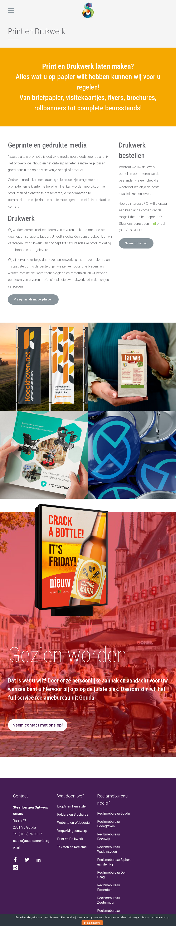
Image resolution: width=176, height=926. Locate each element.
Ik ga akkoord (92, 922)
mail (153, 224)
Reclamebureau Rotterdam (108, 887)
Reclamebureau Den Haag (111, 874)
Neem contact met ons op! (38, 725)
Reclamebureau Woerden (108, 913)
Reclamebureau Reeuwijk (108, 836)
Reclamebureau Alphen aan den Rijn (114, 862)
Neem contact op (136, 243)
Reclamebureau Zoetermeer (108, 900)
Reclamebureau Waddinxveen (108, 849)
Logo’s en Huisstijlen (72, 806)
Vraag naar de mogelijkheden (33, 299)
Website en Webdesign (74, 823)
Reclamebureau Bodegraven (108, 824)
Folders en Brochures (72, 814)
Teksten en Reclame (72, 847)
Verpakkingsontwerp (72, 831)
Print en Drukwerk (70, 839)
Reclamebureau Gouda (113, 813)
